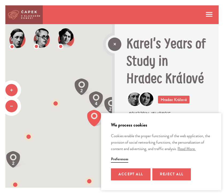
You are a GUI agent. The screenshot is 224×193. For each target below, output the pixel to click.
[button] (89, 181)
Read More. (186, 149)
